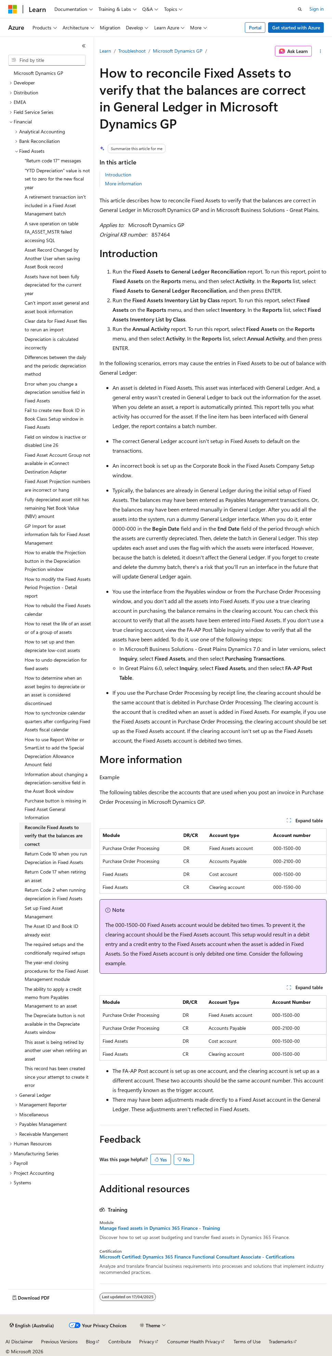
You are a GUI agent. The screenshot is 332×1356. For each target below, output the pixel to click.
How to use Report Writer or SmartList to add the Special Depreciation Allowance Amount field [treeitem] (54, 752)
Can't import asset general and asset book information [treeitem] (57, 307)
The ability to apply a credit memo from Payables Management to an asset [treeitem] (53, 997)
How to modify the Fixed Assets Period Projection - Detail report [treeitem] (58, 587)
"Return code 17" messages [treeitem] (53, 160)
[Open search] (300, 9)
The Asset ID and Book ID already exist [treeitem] (51, 930)
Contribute (119, 1341)
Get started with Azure (296, 27)
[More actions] (321, 51)
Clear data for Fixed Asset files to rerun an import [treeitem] (56, 325)
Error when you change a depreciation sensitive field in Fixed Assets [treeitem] (55, 392)
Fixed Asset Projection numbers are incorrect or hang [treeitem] (57, 485)
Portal (255, 27)
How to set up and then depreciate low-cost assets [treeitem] (52, 645)
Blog (90, 1341)
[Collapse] (84, 46)
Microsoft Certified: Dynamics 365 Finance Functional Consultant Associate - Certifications (196, 1257)
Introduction (118, 174)
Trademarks (281, 1341)
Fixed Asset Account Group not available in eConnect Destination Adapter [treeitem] (57, 463)
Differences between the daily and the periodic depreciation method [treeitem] (55, 365)
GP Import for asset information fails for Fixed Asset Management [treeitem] (57, 534)
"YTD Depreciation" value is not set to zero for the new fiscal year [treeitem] (57, 178)
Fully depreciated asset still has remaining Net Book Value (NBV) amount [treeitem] (57, 507)
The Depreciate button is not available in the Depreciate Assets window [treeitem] (55, 1023)
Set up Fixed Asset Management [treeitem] (44, 912)
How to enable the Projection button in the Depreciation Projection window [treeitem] (55, 560)
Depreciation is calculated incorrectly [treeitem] (51, 343)
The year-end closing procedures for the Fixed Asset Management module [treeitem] (56, 970)
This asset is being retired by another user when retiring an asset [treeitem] (56, 1050)
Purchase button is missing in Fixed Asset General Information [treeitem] (55, 809)
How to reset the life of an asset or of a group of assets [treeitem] (58, 627)
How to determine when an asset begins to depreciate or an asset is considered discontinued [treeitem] (55, 690)
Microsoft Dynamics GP (177, 51)
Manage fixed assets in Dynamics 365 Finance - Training (159, 1228)
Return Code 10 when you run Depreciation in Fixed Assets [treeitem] (56, 857)
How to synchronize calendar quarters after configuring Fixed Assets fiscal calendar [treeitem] (57, 721)
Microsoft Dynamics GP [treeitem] (38, 73)
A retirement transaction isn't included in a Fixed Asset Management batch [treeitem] (55, 205)
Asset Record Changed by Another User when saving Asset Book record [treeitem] (52, 258)
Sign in (316, 8)
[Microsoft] (12, 9)
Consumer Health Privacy (193, 1341)
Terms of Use (247, 1341)
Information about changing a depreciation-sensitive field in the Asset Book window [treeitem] (56, 782)
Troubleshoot (132, 51)
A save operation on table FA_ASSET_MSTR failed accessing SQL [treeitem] (51, 231)
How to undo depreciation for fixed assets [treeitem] (56, 664)
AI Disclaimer (19, 1341)
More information (123, 183)
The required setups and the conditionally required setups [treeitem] (55, 948)
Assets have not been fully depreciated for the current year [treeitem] (53, 284)
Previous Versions (59, 1341)
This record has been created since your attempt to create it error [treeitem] (57, 1076)
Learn (105, 51)
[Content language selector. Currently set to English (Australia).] (31, 1325)
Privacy (146, 1341)
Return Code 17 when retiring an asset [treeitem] (55, 875)
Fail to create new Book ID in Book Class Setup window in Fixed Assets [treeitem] (55, 418)
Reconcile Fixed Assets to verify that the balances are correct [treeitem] (53, 835)
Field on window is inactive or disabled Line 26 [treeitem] (55, 441)
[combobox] (46, 60)
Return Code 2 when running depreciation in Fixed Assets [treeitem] (55, 894)
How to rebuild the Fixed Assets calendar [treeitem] (58, 609)
